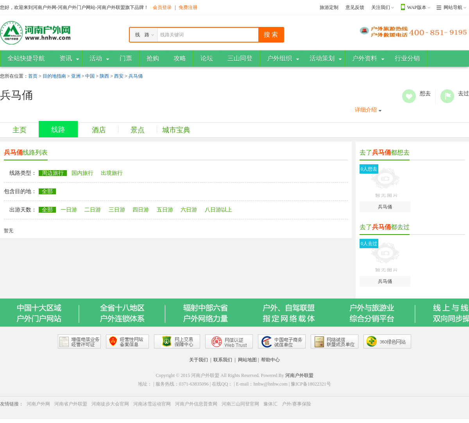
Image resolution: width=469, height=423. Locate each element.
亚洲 (76, 76)
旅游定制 (329, 7)
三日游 (117, 210)
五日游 (165, 210)
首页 (33, 76)
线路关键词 (172, 34)
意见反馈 (354, 7)
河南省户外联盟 (70, 404)
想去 (409, 96)
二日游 (92, 210)
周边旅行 (53, 173)
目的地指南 (54, 76)
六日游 (189, 210)
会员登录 (162, 7)
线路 (58, 129)
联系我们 (222, 360)
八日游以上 (218, 210)
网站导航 (453, 7)
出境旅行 (112, 173)
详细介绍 (366, 110)
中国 (90, 76)
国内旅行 (82, 173)
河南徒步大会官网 (110, 404)
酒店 (99, 130)
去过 (447, 96)
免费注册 (188, 7)
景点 (138, 130)
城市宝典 (176, 130)
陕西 (104, 76)
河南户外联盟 (299, 375)
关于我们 (198, 360)
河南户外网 (38, 404)
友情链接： (11, 404)
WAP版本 (416, 7)
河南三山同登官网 (240, 404)
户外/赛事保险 (296, 404)
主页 (20, 130)
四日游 (140, 210)
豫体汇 (270, 404)
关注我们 (380, 7)
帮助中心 (270, 360)
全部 (47, 191)
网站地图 (247, 360)
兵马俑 (136, 76)
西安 (119, 76)
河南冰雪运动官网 (152, 404)
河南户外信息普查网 (196, 404)
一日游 (69, 210)
